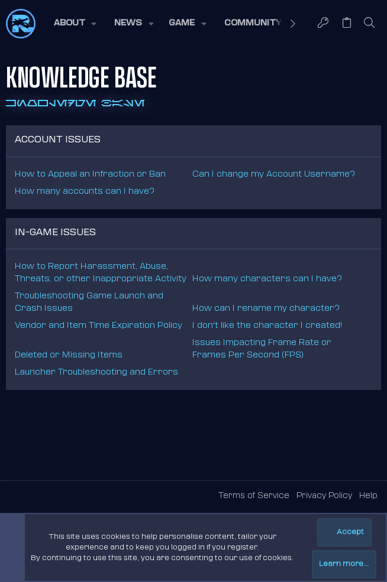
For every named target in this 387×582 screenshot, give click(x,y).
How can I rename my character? (266, 308)
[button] (74, 23)
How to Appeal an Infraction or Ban (90, 174)
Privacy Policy (324, 496)
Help (368, 496)
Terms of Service (253, 496)
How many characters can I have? (267, 279)
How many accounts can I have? (84, 191)
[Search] (369, 23)
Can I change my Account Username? (273, 174)
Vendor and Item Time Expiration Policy (98, 325)
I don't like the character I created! (267, 325)
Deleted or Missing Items (68, 355)
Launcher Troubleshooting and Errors (96, 372)
